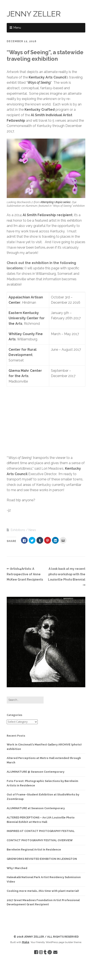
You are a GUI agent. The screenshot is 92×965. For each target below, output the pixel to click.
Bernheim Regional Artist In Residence (34, 849)
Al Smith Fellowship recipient (48, 215)
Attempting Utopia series (55, 202)
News (32, 530)
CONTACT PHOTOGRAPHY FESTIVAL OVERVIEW (40, 840)
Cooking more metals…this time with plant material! (43, 890)
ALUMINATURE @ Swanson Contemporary (35, 771)
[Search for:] (25, 700)
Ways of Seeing (39, 83)
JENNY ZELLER (34, 13)
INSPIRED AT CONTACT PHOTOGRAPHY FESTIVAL (41, 831)
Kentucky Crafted (40, 110)
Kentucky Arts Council (47, 77)
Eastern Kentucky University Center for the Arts (27, 318)
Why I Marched (17, 868)
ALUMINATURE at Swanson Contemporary (36, 808)
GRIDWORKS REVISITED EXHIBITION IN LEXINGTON (42, 858)
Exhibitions (18, 530)
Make (25, 942)
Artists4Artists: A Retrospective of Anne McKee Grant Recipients (25, 574)
